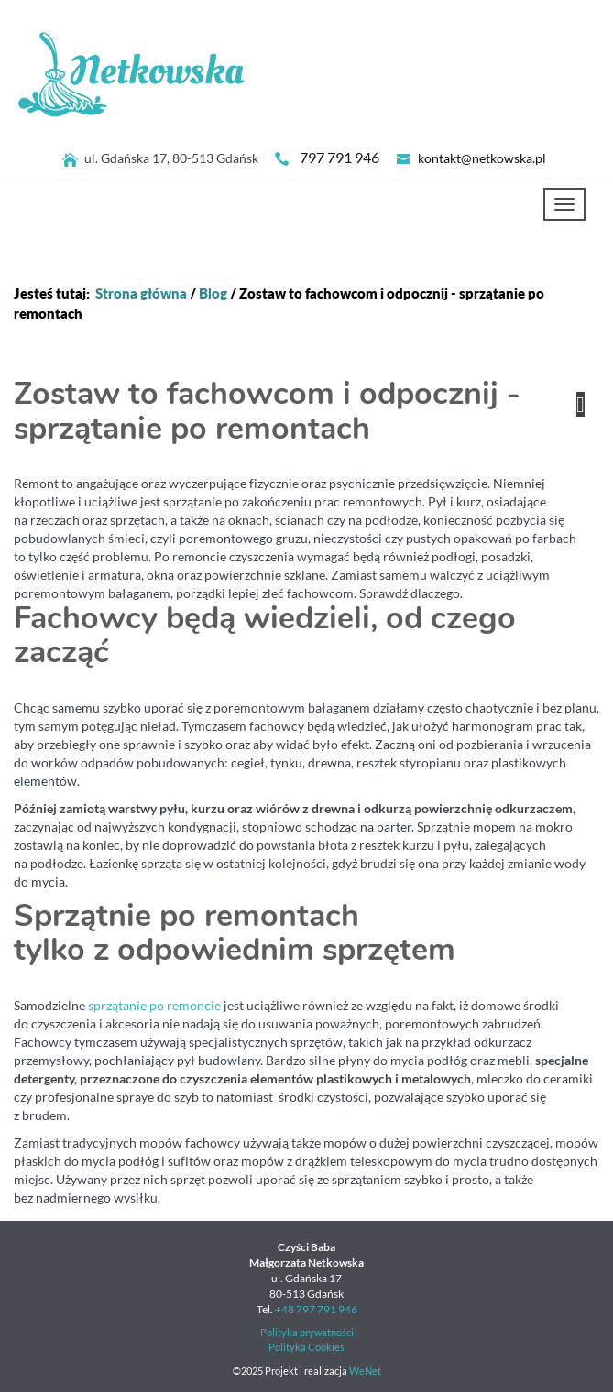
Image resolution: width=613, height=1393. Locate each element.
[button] (580, 404)
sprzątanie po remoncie (154, 1005)
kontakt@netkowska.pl (482, 158)
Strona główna (141, 293)
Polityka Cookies (306, 1347)
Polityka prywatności (307, 1332)
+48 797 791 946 (316, 1309)
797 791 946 (339, 157)
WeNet (365, 1371)
